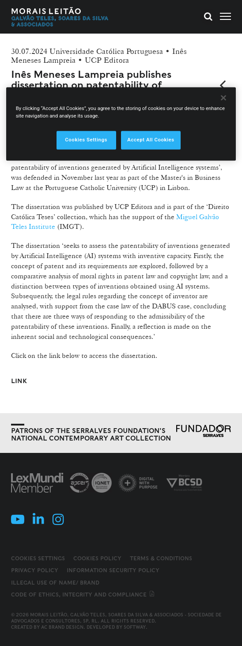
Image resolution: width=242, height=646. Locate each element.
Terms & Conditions (161, 558)
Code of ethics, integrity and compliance (83, 594)
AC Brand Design (62, 627)
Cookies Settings (38, 558)
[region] (121, 124)
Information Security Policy (113, 570)
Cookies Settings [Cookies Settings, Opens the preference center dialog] (86, 140)
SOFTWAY (135, 627)
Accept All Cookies (150, 140)
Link (19, 380)
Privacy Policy (34, 570)
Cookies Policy (97, 558)
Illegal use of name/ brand (55, 582)
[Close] (223, 98)
